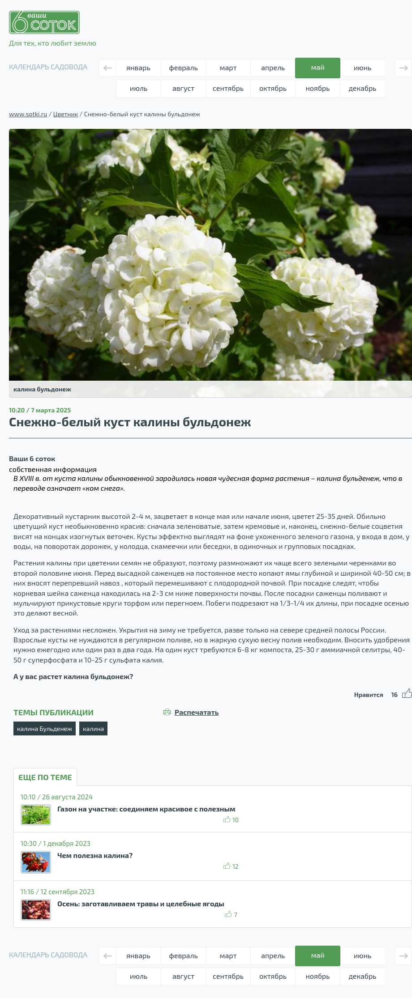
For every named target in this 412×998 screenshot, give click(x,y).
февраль (183, 67)
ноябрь (318, 88)
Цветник (65, 114)
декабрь (362, 88)
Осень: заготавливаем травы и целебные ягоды (140, 903)
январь (138, 67)
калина (93, 728)
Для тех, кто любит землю (52, 29)
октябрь (273, 88)
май (317, 67)
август (183, 88)
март (228, 67)
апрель (273, 67)
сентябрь (228, 88)
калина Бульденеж (44, 728)
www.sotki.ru (28, 114)
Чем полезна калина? (95, 855)
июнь (363, 67)
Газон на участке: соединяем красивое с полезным (146, 808)
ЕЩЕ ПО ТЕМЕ (45, 777)
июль (138, 88)
